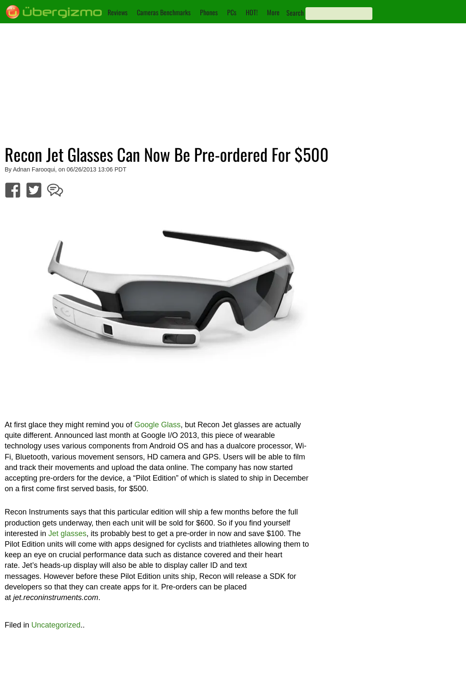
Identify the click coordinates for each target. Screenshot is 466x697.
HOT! (252, 12)
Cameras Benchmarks (164, 12)
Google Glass (157, 424)
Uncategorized (55, 625)
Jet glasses (67, 533)
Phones (209, 12)
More (273, 12)
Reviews (118, 12)
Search (295, 13)
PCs (231, 12)
